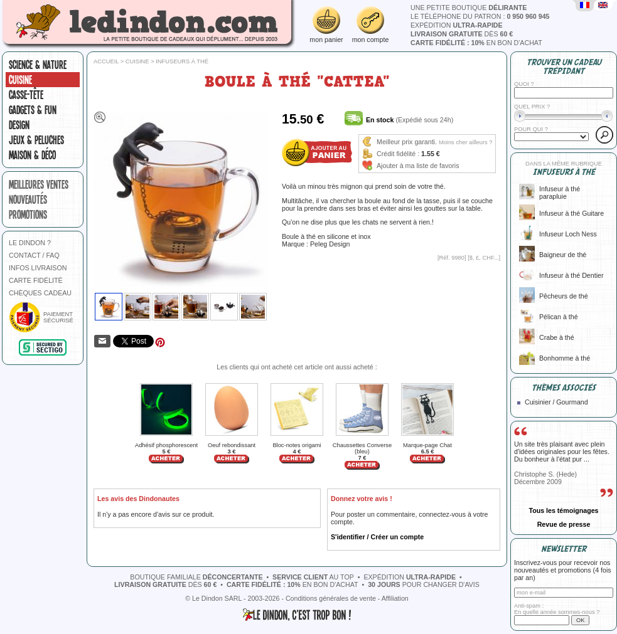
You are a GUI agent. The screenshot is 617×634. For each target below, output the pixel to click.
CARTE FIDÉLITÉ (36, 280)
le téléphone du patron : (480, 16)
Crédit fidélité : (398, 153)
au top (313, 577)
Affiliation (395, 598)
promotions (28, 214)
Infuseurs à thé (182, 61)
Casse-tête (26, 94)
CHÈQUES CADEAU (40, 293)
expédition (456, 25)
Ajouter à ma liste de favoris (418, 165)
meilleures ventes (38, 184)
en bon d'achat (476, 42)
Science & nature (38, 64)
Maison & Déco (32, 154)
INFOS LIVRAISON (38, 268)
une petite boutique (468, 7)
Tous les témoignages (563, 510)
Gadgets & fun (32, 109)
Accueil (106, 61)
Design (19, 124)
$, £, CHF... (484, 258)
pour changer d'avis (424, 584)
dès (461, 34)
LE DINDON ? (30, 242)
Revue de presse (564, 524)
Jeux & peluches (36, 139)
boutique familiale (196, 577)
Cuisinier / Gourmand (556, 402)
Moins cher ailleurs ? (466, 142)
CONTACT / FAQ (34, 255)
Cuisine (20, 79)
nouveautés (28, 199)
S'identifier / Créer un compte (377, 537)
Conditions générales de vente (331, 598)
